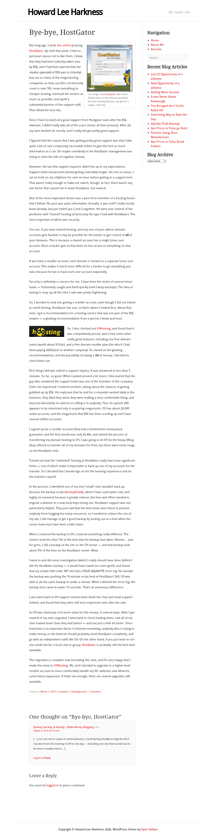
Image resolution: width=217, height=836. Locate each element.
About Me (157, 45)
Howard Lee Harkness (65, 12)
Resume (156, 49)
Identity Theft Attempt (165, 123)
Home (155, 40)
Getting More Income (165, 92)
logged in (53, 785)
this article (64, 45)
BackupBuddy (74, 492)
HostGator (110, 94)
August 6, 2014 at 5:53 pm (46, 730)
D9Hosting (104, 328)
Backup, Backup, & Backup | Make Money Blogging (63, 727)
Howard (63, 691)
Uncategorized (78, 691)
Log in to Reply (42, 757)
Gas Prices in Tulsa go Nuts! (169, 128)
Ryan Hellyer (149, 829)
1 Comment (95, 691)
